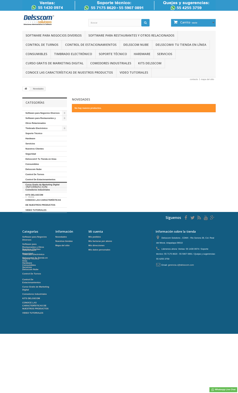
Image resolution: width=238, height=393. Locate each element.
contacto (194, 79)
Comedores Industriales (110, 63)
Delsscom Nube (136, 45)
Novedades (61, 272)
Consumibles (36, 54)
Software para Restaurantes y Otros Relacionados (131, 35)
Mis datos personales (99, 285)
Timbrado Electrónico (73, 54)
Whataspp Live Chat (223, 389)
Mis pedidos (94, 272)
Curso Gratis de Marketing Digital (54, 63)
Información (36, 223)
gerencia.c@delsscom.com (181, 300)
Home (31, 231)
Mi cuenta (95, 267)
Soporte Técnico (113, 54)
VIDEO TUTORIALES (134, 72)
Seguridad (30, 154)
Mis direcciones (96, 281)
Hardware (142, 54)
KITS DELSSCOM (149, 63)
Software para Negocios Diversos (54, 35)
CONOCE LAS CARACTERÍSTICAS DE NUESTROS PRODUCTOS (69, 72)
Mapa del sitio (62, 281)
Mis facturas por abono (100, 276)
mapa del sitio (207, 79)
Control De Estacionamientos (91, 45)
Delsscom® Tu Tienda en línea (181, 45)
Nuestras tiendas (64, 276)
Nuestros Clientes (34, 148)
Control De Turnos (42, 45)
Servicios (164, 54)
